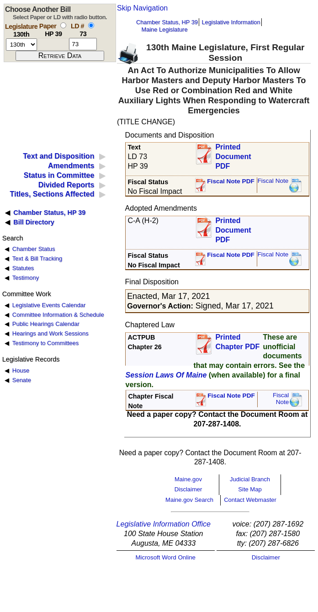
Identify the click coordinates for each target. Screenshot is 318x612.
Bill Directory (33, 222)
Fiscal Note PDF (230, 181)
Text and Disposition (58, 156)
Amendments (71, 166)
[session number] (21, 44)
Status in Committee (59, 175)
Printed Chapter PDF (237, 342)
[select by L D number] (91, 25)
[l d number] (83, 44)
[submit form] (60, 56)
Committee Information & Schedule (58, 314)
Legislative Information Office (164, 524)
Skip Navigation (142, 8)
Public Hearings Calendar (46, 323)
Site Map (249, 489)
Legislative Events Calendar (49, 305)
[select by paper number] (63, 25)
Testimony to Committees (45, 343)
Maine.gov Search (189, 499)
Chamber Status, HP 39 (167, 22)
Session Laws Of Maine (166, 375)
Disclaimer (188, 489)
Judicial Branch (250, 479)
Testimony (25, 277)
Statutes (23, 268)
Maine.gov (188, 479)
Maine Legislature (164, 29)
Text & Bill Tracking (37, 258)
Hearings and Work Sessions (50, 333)
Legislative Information (230, 22)
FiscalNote (281, 399)
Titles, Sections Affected (52, 194)
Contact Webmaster (250, 499)
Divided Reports (66, 185)
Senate (21, 380)
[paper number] (53, 44)
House (20, 370)
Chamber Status (33, 248)
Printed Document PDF (233, 154)
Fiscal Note (272, 180)
